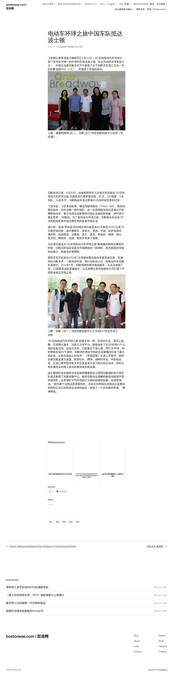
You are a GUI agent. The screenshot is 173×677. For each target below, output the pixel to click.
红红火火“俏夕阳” (155, 546)
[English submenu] (116, 4)
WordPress (163, 670)
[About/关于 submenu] (55, 4)
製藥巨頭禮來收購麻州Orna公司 (24, 610)
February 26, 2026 (160, 587)
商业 (57, 522)
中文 (76, 46)
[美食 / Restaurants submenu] (166, 9)
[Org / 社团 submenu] (130, 4)
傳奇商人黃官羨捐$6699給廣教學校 (27, 587)
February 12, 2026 (160, 611)
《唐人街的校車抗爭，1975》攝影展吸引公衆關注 (35, 595)
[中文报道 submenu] (166, 4)
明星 (64, 522)
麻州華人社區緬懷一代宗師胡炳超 (26, 602)
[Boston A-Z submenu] (97, 4)
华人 (51, 522)
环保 (77, 522)
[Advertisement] (86, 166)
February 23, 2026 (160, 595)
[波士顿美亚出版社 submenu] (133, 9)
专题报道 (71, 46)
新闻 (81, 46)
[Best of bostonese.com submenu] (81, 4)
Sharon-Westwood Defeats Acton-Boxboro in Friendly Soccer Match (42, 546)
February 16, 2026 (160, 603)
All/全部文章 (62, 46)
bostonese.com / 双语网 (27, 636)
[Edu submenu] (105, 4)
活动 (70, 522)
